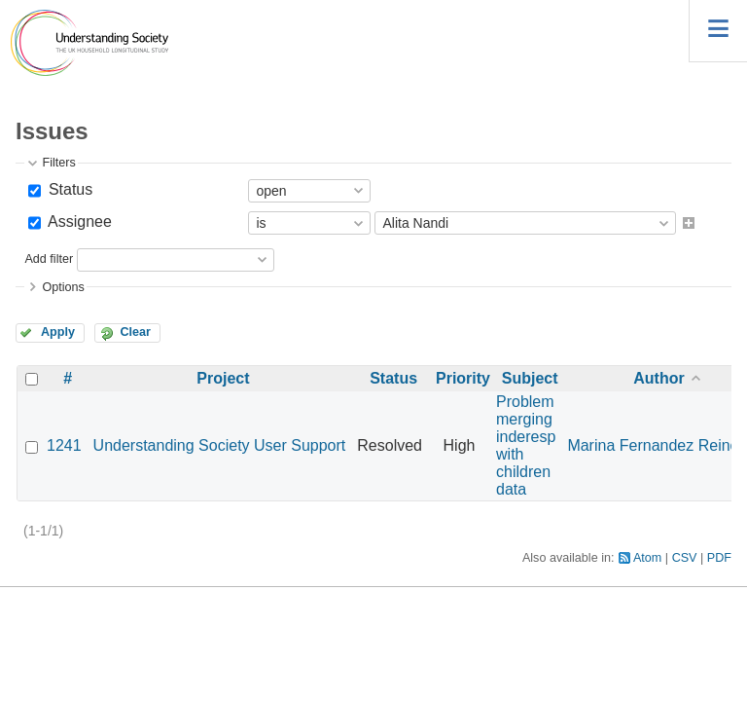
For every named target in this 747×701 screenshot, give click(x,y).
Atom (647, 558)
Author (658, 378)
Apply (58, 332)
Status (68, 189)
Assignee (77, 221)
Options (63, 287)
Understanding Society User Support (219, 445)
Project (222, 378)
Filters (58, 162)
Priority (463, 378)
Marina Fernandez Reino (652, 445)
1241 (64, 445)
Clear (135, 332)
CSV (684, 558)
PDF (719, 558)
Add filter (48, 259)
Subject (530, 378)
